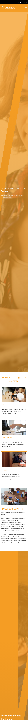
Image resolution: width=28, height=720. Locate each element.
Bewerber (4, 2)
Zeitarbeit (5, 405)
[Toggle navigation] (26, 8)
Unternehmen (11, 2)
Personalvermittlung (8, 437)
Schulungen (5, 470)
